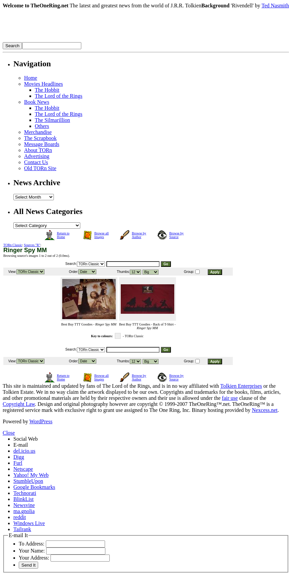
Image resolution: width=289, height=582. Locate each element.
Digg (18, 457)
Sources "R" (32, 245)
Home (30, 78)
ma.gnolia (24, 511)
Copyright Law (19, 404)
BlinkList (23, 499)
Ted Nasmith (275, 5)
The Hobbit (47, 90)
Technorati (24, 493)
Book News (36, 102)
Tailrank (22, 529)
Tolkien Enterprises (241, 386)
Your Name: (32, 551)
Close (9, 433)
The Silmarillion (52, 120)
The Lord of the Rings (58, 96)
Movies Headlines (43, 84)
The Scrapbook (40, 138)
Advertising (37, 156)
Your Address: (34, 558)
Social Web (25, 439)
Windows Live (29, 523)
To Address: (31, 544)
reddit (19, 517)
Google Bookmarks (34, 487)
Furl (17, 463)
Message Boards (41, 144)
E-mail (20, 445)
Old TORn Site (40, 168)
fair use (230, 398)
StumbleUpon (28, 481)
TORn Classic (12, 245)
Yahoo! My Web (31, 475)
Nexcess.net (265, 410)
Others (42, 126)
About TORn (38, 150)
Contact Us (36, 162)
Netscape (23, 469)
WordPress (41, 421)
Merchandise (38, 132)
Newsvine (24, 505)
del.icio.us (24, 451)
